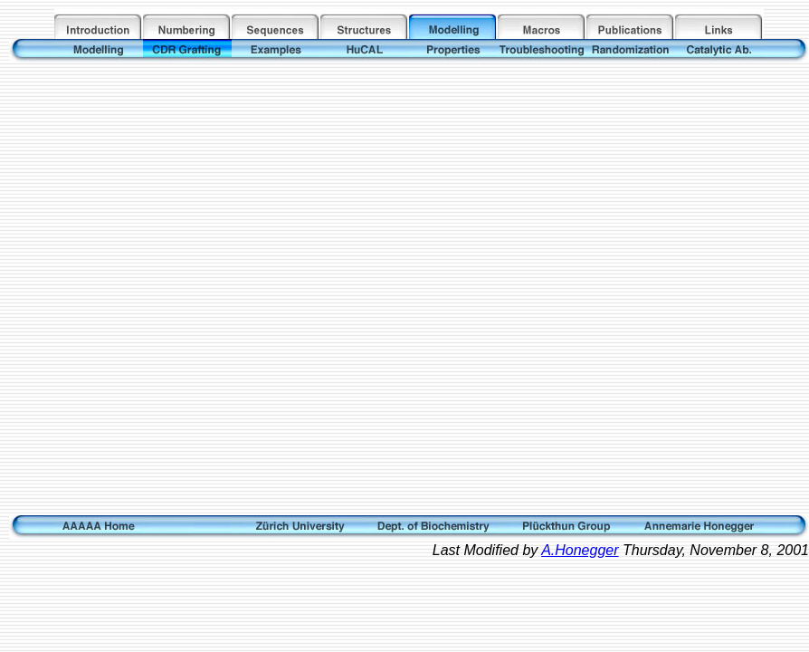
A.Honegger (579, 550)
